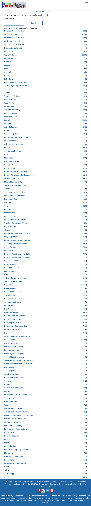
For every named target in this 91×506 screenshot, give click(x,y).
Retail (45, 466)
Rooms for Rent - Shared (45, 261)
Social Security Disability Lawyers (45, 360)
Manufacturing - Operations (45, 449)
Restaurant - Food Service (45, 463)
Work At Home (45, 55)
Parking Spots (45, 271)
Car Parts (45, 209)
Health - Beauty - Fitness (45, 315)
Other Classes (45, 247)
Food (45, 68)
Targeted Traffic (28, 482)
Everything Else (45, 199)
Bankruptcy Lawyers (45, 350)
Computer (45, 58)
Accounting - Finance (45, 408)
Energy (45, 65)
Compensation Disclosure (48, 484)
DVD (45, 154)
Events (45, 391)
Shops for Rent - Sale (45, 281)
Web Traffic (45, 103)
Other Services (45, 340)
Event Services (45, 309)
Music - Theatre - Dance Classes (45, 240)
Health (45, 75)
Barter (45, 130)
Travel (45, 92)
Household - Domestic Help (45, 326)
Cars (45, 206)
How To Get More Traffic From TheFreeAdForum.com (25, 498)
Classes (45, 230)
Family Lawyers (45, 367)
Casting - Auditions (45, 302)
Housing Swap (45, 264)
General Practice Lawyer (45, 377)
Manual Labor (45, 446)
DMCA (61, 484)
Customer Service (45, 422)
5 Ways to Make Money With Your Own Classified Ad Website (68, 498)
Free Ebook (17, 484)
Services (45, 285)
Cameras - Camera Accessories (45, 137)
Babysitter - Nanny (45, 298)
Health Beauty (45, 168)
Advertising (45, 106)
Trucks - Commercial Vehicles (45, 223)
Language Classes (45, 237)
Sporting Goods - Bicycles (45, 185)
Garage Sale (45, 164)
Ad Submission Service (65, 482)
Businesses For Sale (45, 41)
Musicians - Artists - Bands (45, 394)
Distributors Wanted (45, 48)
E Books (45, 61)
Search (33, 23)
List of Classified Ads (30, 484)
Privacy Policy (45, 502)
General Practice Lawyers (45, 357)
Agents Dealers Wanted (45, 44)
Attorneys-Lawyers (45, 343)
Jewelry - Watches (45, 178)
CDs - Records (45, 140)
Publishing (45, 79)
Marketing (45, 453)
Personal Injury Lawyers (45, 346)
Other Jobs (45, 477)
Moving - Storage (45, 329)
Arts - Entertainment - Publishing (45, 415)
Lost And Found (45, 401)
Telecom (45, 89)
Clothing (45, 147)
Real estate (45, 250)
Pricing (10, 496)
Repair (45, 333)
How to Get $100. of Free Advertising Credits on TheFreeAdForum (65, 500)
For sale (45, 120)
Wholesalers (45, 51)
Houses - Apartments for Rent (45, 257)
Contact (4, 496)
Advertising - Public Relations (45, 412)
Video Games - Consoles (45, 195)
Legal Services (45, 288)
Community (45, 381)
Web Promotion (45, 99)
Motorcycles (45, 213)
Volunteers (45, 398)
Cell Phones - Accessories (45, 144)
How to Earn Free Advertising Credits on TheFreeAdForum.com (37, 496)
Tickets (45, 188)
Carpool (45, 384)
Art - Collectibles (45, 127)
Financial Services (45, 312)
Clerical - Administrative (45, 418)
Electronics (45, 158)
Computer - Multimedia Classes (45, 233)
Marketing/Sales (45, 113)
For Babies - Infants (45, 161)
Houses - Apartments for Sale (45, 254)
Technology (45, 473)
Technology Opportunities (45, 86)
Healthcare (45, 432)
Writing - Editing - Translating (45, 336)
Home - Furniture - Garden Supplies (45, 175)
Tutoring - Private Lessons (45, 243)
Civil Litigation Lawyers (45, 353)
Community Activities (45, 388)
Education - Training (45, 425)
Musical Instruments (45, 182)
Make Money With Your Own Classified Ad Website (21, 500)
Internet (45, 439)
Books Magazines (45, 134)
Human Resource (45, 436)
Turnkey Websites (45, 96)
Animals (45, 123)
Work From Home (45, 34)
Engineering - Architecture (45, 429)
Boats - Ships (45, 216)
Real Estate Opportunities (45, 82)
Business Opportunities (45, 31)
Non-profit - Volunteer (45, 456)
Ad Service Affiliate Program (46, 482)
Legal (45, 442)
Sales (45, 470)
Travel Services (45, 295)
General (45, 72)
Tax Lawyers (45, 370)
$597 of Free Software (13, 482)
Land (45, 274)
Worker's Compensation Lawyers (45, 364)
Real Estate (45, 460)
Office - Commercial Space (45, 278)
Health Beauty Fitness (45, 319)
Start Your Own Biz (45, 116)
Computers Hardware (45, 151)
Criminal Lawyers (45, 374)
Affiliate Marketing (45, 110)
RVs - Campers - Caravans (45, 219)
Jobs (45, 405)
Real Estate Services (45, 291)
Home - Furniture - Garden (45, 171)
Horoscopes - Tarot (45, 322)
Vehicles (45, 202)
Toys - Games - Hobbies (45, 192)
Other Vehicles (45, 226)
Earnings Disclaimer (72, 484)
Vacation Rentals (45, 267)
